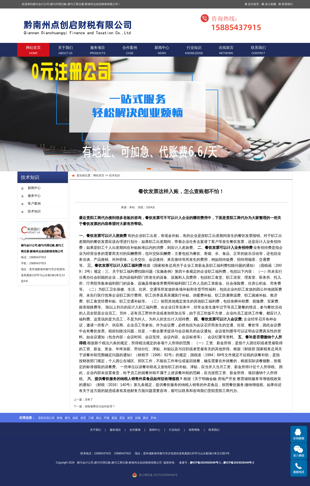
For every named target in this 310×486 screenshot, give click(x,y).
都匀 (67, 417)
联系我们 (258, 50)
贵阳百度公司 (46, 417)
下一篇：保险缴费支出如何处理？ (94, 406)
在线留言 (226, 50)
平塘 (106, 417)
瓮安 (130, 417)
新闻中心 (162, 50)
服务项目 (97, 50)
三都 (91, 417)
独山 (98, 417)
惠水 (145, 417)
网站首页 (33, 50)
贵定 (122, 417)
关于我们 (65, 50)
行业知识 (194, 50)
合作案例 (129, 50)
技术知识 (114, 175)
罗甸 (153, 417)
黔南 (59, 417)
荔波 (114, 417)
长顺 (138, 417)
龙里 (83, 417)
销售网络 (194, 429)
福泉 (75, 417)
